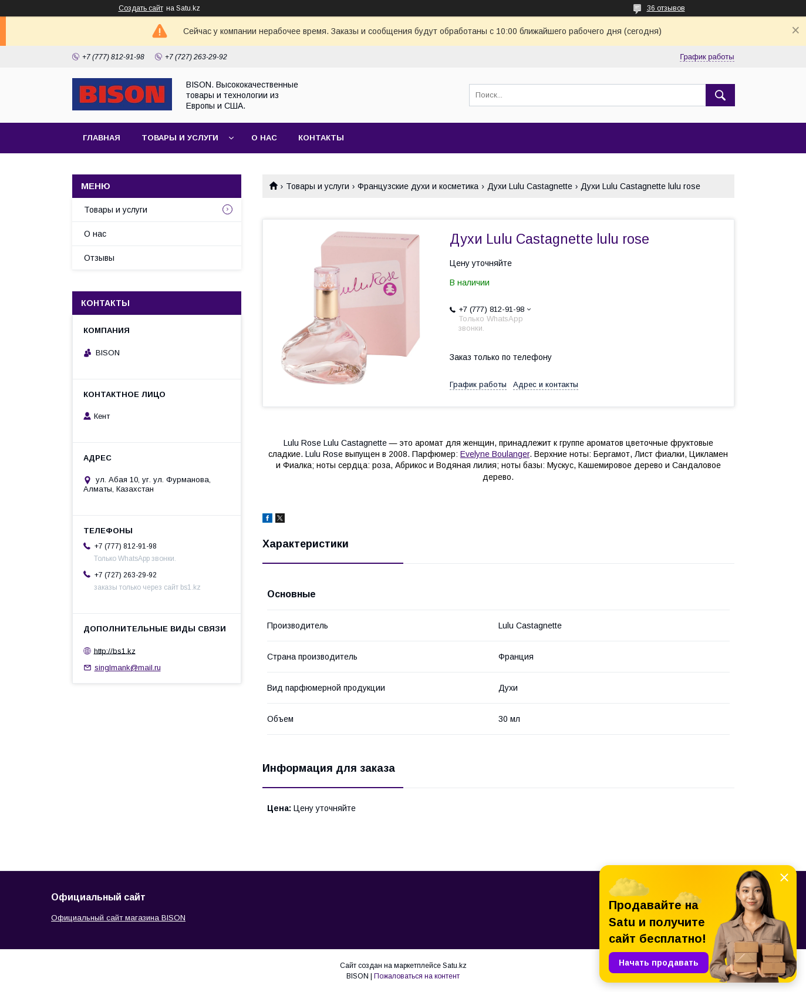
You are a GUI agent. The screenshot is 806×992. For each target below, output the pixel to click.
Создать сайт (141, 8)
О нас (264, 137)
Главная (101, 137)
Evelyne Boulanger (495, 454)
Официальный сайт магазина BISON (118, 917)
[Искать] (720, 95)
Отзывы (99, 258)
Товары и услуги (179, 137)
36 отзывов (666, 8)
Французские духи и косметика (418, 186)
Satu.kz (455, 965)
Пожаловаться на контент (417, 976)
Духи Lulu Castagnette (529, 186)
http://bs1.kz (115, 650)
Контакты (321, 137)
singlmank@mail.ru (128, 667)
